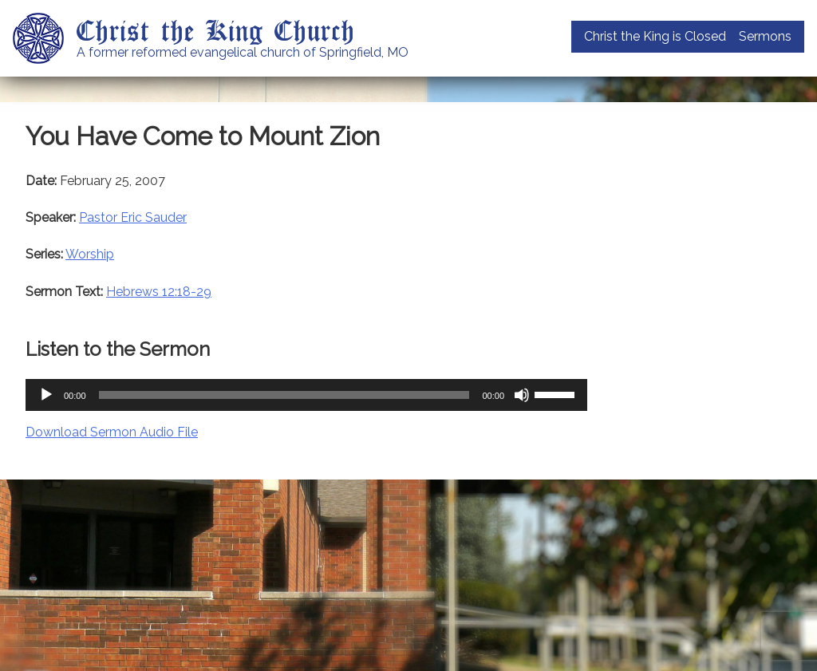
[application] (306, 395)
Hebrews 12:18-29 (158, 291)
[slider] (284, 395)
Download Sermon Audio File (112, 432)
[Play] (46, 395)
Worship (89, 254)
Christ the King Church (216, 29)
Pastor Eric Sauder (133, 217)
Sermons (765, 36)
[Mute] (522, 395)
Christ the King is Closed (655, 36)
